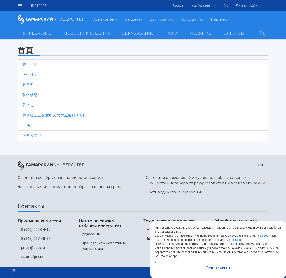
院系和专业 (31, 135)
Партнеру (220, 19)
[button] (225, 6)
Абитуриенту (105, 19)
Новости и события (87, 33)
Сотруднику (192, 19)
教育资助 (30, 85)
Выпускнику (161, 19)
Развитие (200, 33)
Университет (38, 33)
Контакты (233, 33)
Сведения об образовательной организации (60, 178)
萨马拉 (28, 105)
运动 (26, 125)
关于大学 (30, 64)
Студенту (133, 19)
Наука (171, 33)
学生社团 (30, 74)
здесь (264, 235)
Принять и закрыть (218, 267)
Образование (138, 33)
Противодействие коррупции (175, 192)
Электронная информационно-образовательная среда (70, 187)
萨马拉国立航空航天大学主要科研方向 (54, 115)
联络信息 (30, 95)
